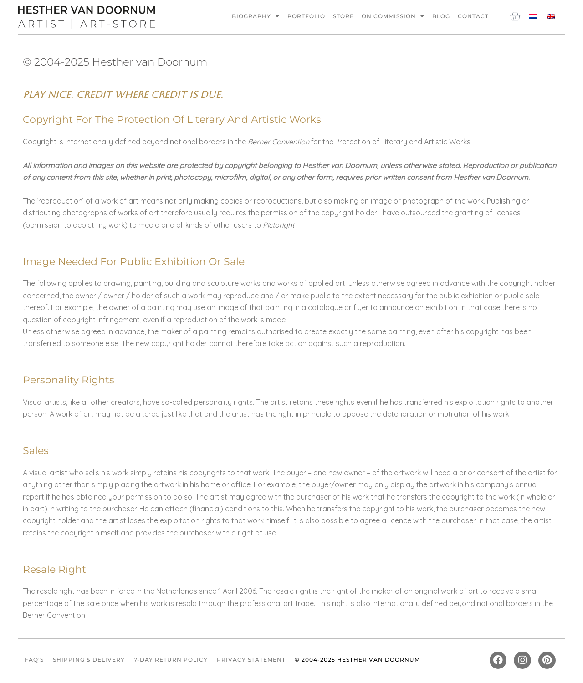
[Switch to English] (550, 16)
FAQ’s (34, 660)
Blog (441, 16)
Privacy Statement (251, 660)
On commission (393, 16)
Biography (256, 16)
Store (343, 16)
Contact (473, 16)
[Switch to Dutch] (533, 16)
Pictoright (278, 224)
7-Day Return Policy (171, 660)
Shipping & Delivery (89, 660)
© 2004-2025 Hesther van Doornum (357, 660)
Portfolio (306, 16)
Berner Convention (278, 141)
